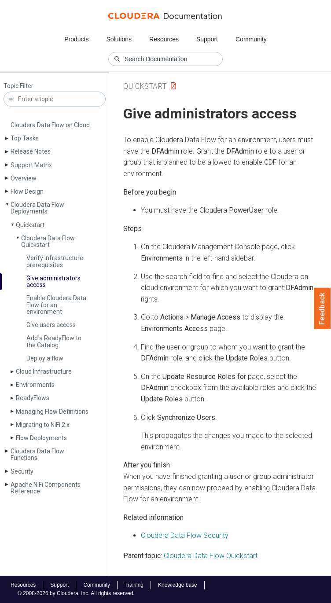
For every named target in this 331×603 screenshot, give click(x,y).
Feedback (322, 308)
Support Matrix (31, 165)
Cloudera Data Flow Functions (37, 454)
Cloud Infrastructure (44, 371)
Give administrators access (53, 281)
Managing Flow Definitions (52, 411)
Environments (35, 384)
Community (251, 39)
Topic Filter (18, 86)
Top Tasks (25, 138)
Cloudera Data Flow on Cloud (50, 125)
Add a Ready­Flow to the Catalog (53, 341)
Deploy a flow (44, 358)
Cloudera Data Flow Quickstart (48, 241)
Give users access (51, 324)
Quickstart (30, 224)
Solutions (119, 39)
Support (207, 39)
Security (22, 471)
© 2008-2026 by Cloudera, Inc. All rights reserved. (76, 593)
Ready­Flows (32, 397)
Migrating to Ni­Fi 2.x (43, 424)
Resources (164, 39)
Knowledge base (177, 585)
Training (134, 585)
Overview (24, 178)
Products (76, 39)
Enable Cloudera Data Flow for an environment (56, 304)
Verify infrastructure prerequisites (54, 261)
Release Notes (31, 151)
